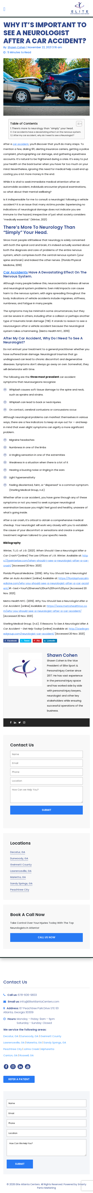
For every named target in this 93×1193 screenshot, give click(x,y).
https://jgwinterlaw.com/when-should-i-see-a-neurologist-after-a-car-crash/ (46, 560)
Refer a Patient (19, 1079)
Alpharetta (47, 1049)
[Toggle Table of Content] (77, 124)
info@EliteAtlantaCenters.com (39, 1002)
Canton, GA (10, 1055)
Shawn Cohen (17, 47)
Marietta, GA (18, 877)
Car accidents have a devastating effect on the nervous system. (47, 132)
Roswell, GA (27, 1055)
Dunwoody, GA (19, 858)
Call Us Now (46, 937)
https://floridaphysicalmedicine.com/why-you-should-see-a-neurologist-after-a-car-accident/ (46, 583)
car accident (21, 144)
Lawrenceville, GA (20, 871)
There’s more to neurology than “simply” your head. (42, 128)
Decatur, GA (17, 852)
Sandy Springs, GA (21, 883)
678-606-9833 (27, 995)
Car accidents (15, 272)
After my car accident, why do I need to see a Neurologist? (43, 135)
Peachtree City (19, 889)
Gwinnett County (21, 864)
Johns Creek (31, 1049)
